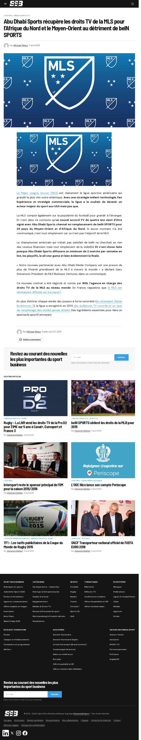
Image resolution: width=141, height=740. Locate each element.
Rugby (24, 419)
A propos (8, 720)
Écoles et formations (13, 596)
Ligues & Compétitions (124, 596)
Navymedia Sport (81, 713)
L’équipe (84, 720)
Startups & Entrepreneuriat (46, 592)
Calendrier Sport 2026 (14, 592)
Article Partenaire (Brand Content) (69, 644)
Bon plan (57, 659)
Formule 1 (74, 606)
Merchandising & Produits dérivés (49, 616)
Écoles (7, 634)
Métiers (7, 649)
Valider (121, 357)
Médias (116, 606)
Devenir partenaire (35, 720)
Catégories (38, 582)
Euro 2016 (76, 539)
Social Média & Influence (91, 481)
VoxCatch (114, 639)
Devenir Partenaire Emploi (65, 639)
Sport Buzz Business (14, 582)
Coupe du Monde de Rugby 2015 (17, 539)
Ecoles (116, 616)
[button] (5, 4)
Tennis (73, 601)
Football (9, 16)
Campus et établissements (16, 639)
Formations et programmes (17, 644)
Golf (72, 616)
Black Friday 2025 (12, 621)
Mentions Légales (11, 725)
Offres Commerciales (94, 606)
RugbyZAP (114, 659)
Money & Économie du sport (46, 611)
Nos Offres (58, 630)
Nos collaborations (70, 720)
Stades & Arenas (41, 596)
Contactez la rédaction (101, 720)
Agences (117, 611)
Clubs (116, 601)
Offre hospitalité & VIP (63, 664)
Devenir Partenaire (62, 634)
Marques (117, 587)
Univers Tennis (117, 634)
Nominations (39, 621)
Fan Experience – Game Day (46, 587)
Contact (117, 720)
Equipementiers (40, 601)
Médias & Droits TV (22, 16)
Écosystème (119, 582)
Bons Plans (9, 616)
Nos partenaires (53, 720)
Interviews (9, 611)
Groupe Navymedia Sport (122, 630)
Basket (73, 596)
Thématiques (90, 582)
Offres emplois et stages (15, 606)
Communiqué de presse (64, 649)
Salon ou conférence (63, 654)
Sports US (93, 419)
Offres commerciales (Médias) (67, 669)
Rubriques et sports (13, 587)
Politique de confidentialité (33, 725)
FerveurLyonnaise (118, 649)
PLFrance (114, 654)
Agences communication (16, 601)
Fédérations (119, 592)
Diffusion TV (90, 592)
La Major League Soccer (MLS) (37, 193)
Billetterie (89, 587)
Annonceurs (19, 720)
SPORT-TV (114, 644)
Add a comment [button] (32, 339)
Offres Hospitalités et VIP (96, 601)
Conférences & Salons (94, 596)
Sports (74, 582)
